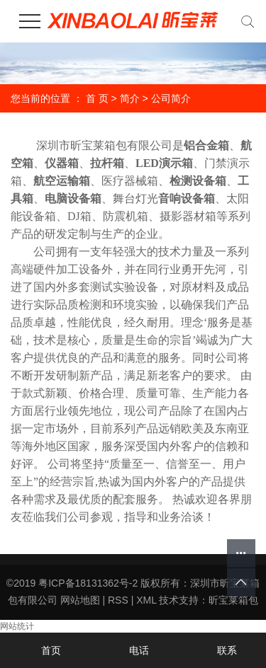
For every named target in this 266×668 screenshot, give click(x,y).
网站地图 (80, 600)
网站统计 (17, 626)
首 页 (97, 98)
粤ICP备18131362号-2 (88, 583)
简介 (130, 98)
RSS (118, 600)
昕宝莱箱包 (233, 600)
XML (146, 600)
